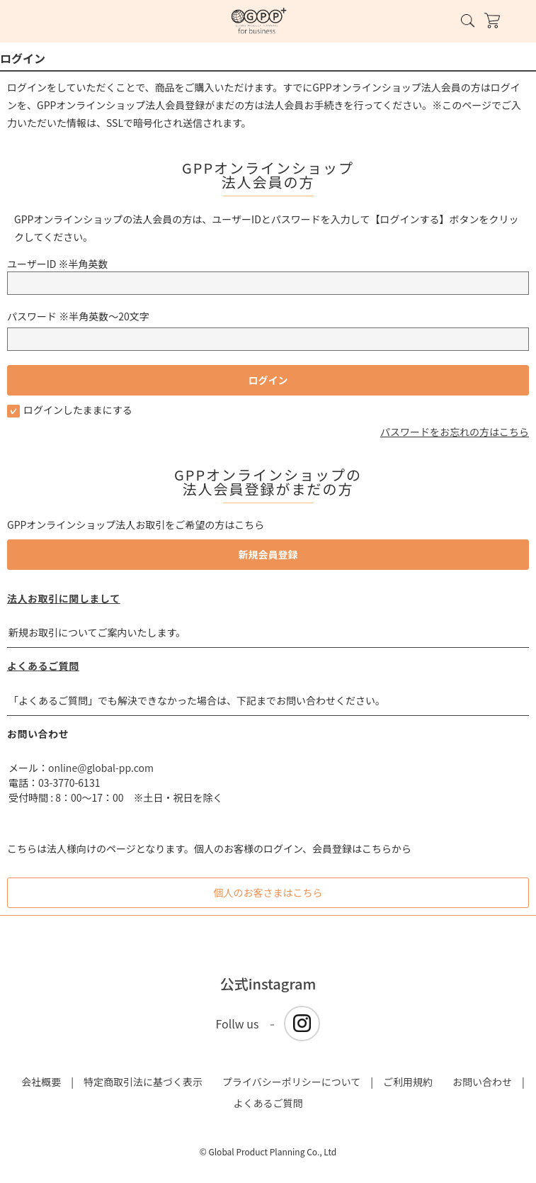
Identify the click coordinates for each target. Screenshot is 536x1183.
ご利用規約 (408, 1082)
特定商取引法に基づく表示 (143, 1082)
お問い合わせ (482, 1082)
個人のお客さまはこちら (268, 892)
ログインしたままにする (69, 410)
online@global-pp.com (101, 768)
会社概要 (41, 1082)
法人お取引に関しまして (63, 598)
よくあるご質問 (43, 665)
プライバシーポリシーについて (291, 1082)
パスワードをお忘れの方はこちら (454, 432)
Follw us (237, 1023)
